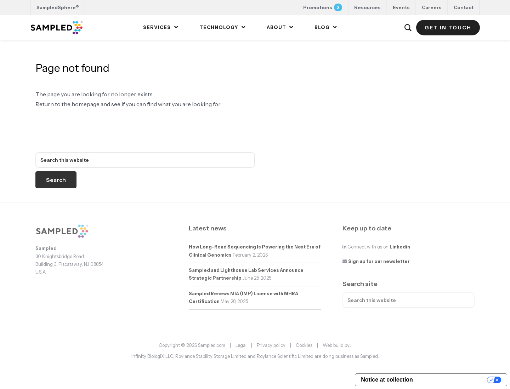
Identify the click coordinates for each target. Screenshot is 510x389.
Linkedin (400, 247)
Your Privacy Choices (453, 380)
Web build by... (337, 345)
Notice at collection (387, 380)
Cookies (304, 345)
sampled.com (72, 135)
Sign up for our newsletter (379, 261)
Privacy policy (271, 345)
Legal (241, 345)
